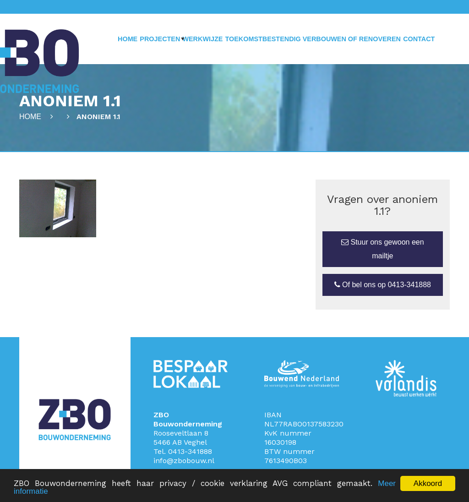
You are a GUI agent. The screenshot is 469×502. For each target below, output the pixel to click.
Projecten (160, 39)
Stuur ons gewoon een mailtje (382, 249)
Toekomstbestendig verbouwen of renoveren (313, 39)
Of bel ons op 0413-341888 (382, 285)
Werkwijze (202, 39)
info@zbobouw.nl (183, 460)
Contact (419, 39)
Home (127, 39)
